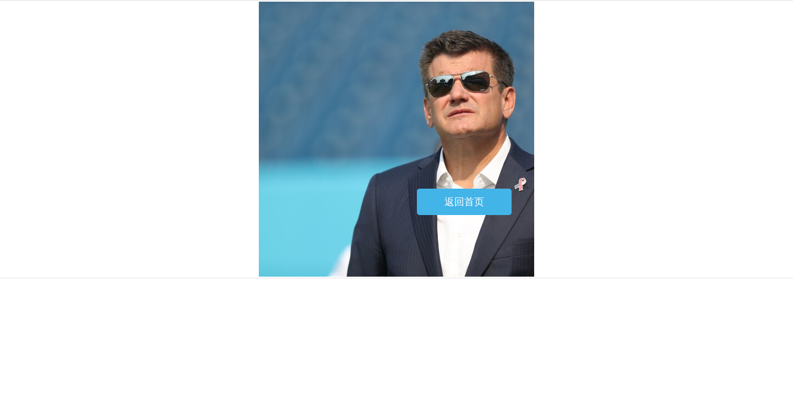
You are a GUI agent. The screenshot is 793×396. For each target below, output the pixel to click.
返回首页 (464, 201)
